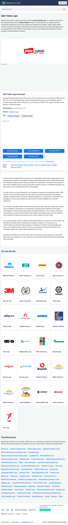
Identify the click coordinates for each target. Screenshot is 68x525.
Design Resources (37, 496)
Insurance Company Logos (51, 449)
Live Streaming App (55, 483)
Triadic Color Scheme (21, 510)
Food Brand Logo (33, 452)
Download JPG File (54, 151)
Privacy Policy (15, 522)
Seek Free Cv (32, 510)
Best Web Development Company (57, 522)
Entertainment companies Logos (49, 479)
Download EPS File (12, 156)
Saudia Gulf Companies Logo (10, 466)
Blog (12, 510)
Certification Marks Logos (9, 472)
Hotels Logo (14, 476)
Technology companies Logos (21, 483)
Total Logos (59, 466)
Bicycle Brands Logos (47, 455)
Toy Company (54, 469)
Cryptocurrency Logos (24, 493)
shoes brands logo (27, 469)
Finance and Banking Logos (45, 489)
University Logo (30, 489)
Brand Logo (4, 449)
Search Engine (18, 489)
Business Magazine (20, 486)
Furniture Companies (23, 496)
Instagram (18, 514)
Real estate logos (30, 462)
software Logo (54, 472)
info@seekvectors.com (26, 522)
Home (3, 510)
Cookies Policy (5, 522)
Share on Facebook (17, 165)
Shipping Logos (24, 459)
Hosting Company (6, 486)
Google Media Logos (37, 459)
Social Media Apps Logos (9, 462)
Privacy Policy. (50, 161)
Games (47, 496)
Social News (56, 486)
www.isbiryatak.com (19, 108)
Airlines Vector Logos (34, 449)
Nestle (21, 462)
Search (65, 10)
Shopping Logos (25, 476)
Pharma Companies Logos (9, 459)
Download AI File (33, 156)
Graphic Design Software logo (55, 459)
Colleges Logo (60, 489)
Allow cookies (45, 510)
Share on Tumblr (16, 167)
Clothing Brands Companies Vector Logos (14, 455)
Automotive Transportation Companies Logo (47, 493)
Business (54, 496)
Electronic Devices (7, 489)
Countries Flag (33, 455)
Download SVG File (12, 151)
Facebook (11, 514)
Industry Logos (14, 112)
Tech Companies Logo (8, 496)
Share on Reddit (52, 165)
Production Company (43, 486)
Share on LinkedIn (40, 165)
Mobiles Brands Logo (41, 469)
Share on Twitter (29, 165)
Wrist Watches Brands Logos (10, 469)
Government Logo (50, 476)
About (7, 510)
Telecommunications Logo (40, 472)
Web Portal (31, 486)
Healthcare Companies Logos (27, 479)
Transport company (47, 466)
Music (61, 496)
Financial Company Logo (18, 449)
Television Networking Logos (30, 466)
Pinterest (24, 514)
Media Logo (4, 476)
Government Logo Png (8, 493)
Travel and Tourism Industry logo (47, 462)
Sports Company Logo (40, 483)
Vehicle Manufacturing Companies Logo (13, 452)
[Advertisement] (34, 77)
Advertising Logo (37, 476)
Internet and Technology (8, 479)
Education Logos (24, 472)
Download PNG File (33, 151)
